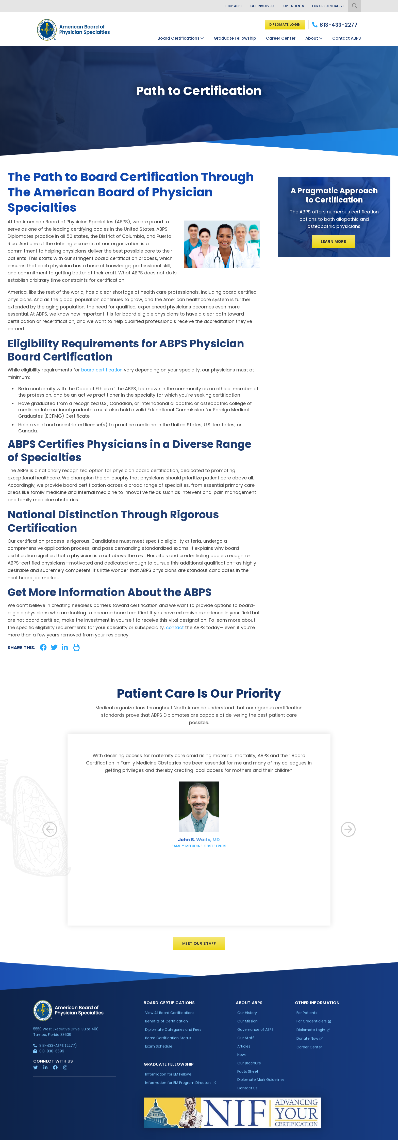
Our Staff (245, 1042)
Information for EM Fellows (168, 1079)
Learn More (333, 242)
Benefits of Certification (166, 1026)
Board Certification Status (168, 1042)
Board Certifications (179, 38)
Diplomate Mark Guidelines (261, 1084)
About (311, 38)
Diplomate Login (282, 24)
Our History (247, 1017)
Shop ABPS (223, 6)
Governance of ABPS (255, 1034)
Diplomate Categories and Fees (173, 1034)
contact (175, 627)
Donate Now (307, 1043)
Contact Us (247, 1093)
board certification (102, 370)
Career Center (280, 38)
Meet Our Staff (199, 948)
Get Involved (255, 6)
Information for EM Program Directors (178, 1087)
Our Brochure (249, 1067)
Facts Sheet (247, 1076)
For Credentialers (326, 6)
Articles (243, 1051)
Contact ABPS (346, 38)
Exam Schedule (158, 1051)
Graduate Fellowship (235, 38)
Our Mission (247, 1026)
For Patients (288, 6)
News (241, 1059)
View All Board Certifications (169, 1017)
